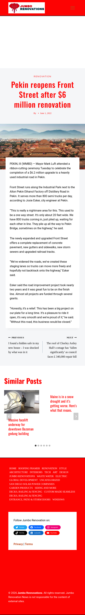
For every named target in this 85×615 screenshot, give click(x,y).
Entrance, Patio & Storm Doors (30, 499)
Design (63, 472)
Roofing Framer (29, 468)
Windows (58, 499)
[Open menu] (72, 7)
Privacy (18, 544)
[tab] (36, 445)
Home (13, 468)
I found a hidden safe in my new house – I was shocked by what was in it (24, 344)
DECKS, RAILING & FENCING (25, 491)
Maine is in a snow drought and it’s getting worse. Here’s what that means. (63, 403)
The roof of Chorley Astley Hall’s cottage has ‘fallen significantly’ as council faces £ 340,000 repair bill (61, 346)
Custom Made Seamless (59, 491)
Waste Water (45, 476)
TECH (47, 472)
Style (63, 468)
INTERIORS (36, 472)
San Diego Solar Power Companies (32, 484)
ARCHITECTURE (18, 472)
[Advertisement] (42, 42)
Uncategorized (50, 480)
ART (55, 472)
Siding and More (45, 488)
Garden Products (21, 488)
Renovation (42, 76)
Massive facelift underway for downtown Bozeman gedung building (21, 426)
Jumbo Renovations (22, 476)
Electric (61, 476)
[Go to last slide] (9, 416)
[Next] (76, 416)
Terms (29, 544)
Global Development (23, 480)
